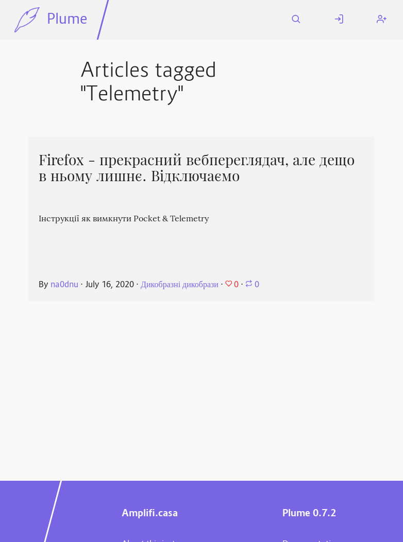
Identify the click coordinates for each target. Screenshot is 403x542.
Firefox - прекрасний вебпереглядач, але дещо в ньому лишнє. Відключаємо (197, 168)
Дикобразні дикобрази (180, 285)
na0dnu (64, 285)
